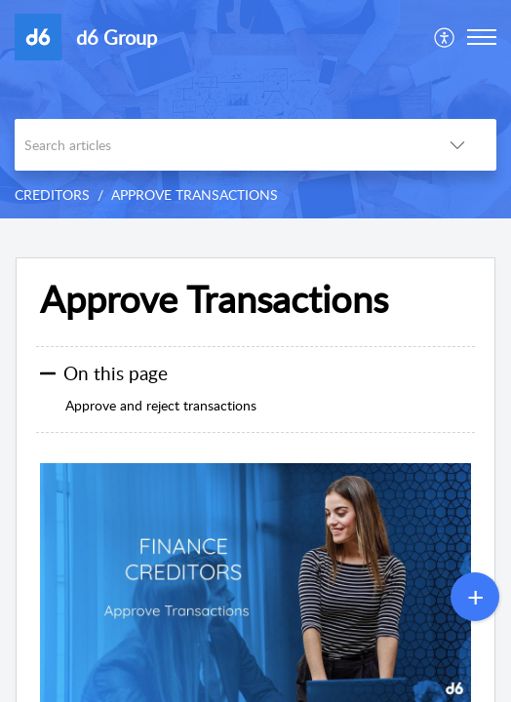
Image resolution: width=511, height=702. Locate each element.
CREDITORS (52, 194)
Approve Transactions (214, 299)
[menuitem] (445, 37)
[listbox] (457, 145)
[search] (216, 145)
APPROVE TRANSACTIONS (194, 194)
